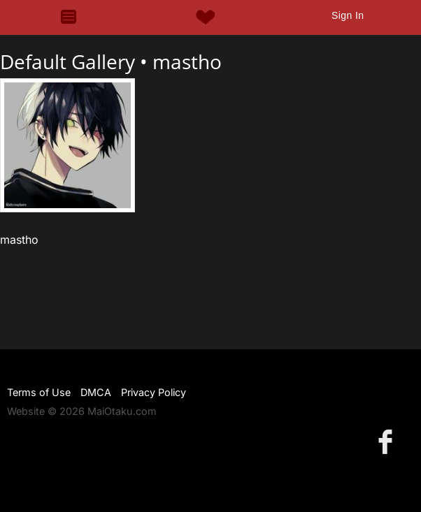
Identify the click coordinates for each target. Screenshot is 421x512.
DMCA (95, 392)
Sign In (347, 15)
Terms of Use (39, 392)
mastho (187, 61)
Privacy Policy (153, 392)
